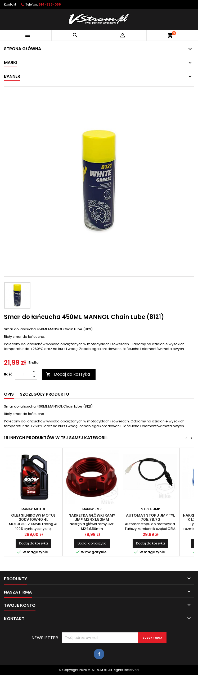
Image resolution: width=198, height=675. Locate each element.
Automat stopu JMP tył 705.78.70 (150, 517)
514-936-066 (50, 4)
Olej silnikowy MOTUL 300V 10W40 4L (33, 517)
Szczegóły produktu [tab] (44, 394)
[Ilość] (23, 374)
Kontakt (10, 4)
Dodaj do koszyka (68, 374)
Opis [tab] (9, 394)
